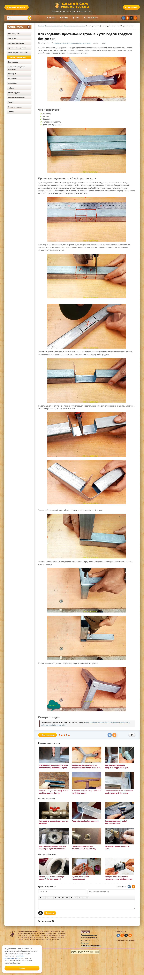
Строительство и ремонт (17, 48)
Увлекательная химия (16, 43)
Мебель (11, 88)
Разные (10, 102)
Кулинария (12, 74)
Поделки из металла (83, 43)
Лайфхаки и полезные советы (64, 43)
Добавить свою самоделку (89, 935)
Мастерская (12, 78)
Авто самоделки (14, 34)
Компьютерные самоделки (18, 52)
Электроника (12, 38)
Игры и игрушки (14, 93)
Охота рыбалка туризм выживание (16, 68)
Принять (22, 968)
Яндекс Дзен (85, 932)
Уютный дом (12, 83)
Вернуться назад (47, 735)
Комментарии (91, 18)
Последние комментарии (89, 938)
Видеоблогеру (85, 940)
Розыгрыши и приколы (16, 97)
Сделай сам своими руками (72, 5)
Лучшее (64, 18)
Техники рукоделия (15, 107)
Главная (50, 18)
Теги (76, 18)
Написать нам (85, 943)
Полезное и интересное (17, 57)
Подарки (11, 112)
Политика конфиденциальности (91, 946)
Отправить (50, 913)
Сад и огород (13, 62)
